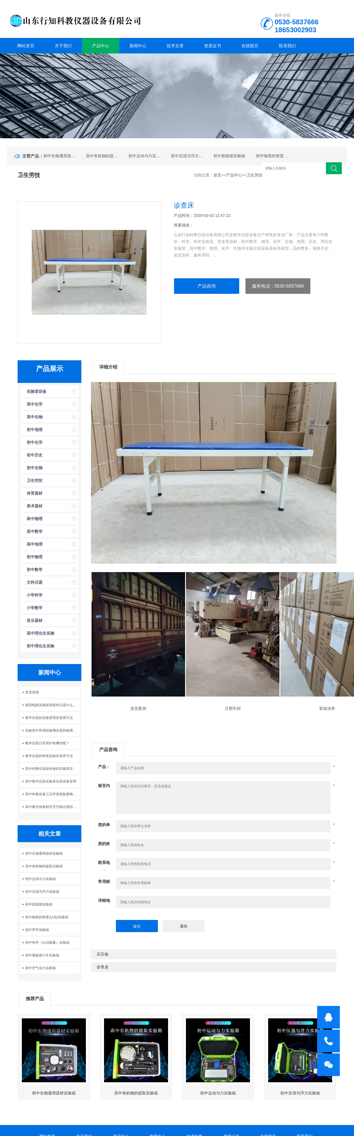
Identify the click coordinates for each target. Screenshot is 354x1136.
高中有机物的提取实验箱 (102, 156)
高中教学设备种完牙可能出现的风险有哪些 (52, 807)
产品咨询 (207, 286)
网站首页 (25, 45)
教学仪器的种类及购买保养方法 (49, 756)
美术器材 (35, 506)
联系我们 (287, 45)
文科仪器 (35, 582)
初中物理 (35, 557)
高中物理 (35, 518)
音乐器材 (35, 620)
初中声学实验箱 (37, 930)
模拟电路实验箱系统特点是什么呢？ (52, 705)
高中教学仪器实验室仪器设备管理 (50, 781)
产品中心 (100, 45)
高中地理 (35, 544)
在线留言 (249, 45)
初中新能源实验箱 (229, 156)
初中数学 (35, 569)
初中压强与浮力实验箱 (187, 156)
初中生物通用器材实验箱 (59, 156)
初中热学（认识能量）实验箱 (47, 943)
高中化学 (35, 404)
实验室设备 (36, 391)
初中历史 (35, 455)
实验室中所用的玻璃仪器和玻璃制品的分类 (52, 730)
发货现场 (32, 692)
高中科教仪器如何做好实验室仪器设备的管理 (52, 769)
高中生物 (35, 417)
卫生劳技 (254, 175)
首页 (217, 175)
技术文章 (175, 45)
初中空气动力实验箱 (40, 968)
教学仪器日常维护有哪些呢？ (47, 743)
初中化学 (35, 442)
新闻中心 (138, 45)
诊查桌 (103, 967)
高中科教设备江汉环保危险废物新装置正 (52, 794)
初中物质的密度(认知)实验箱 (272, 156)
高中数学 (35, 531)
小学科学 (35, 595)
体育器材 (35, 493)
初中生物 (35, 467)
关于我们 (63, 45)
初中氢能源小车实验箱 (42, 955)
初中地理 (35, 429)
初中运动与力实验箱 (144, 156)
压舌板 (103, 954)
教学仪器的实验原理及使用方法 (49, 718)
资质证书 (212, 45)
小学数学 (35, 607)
